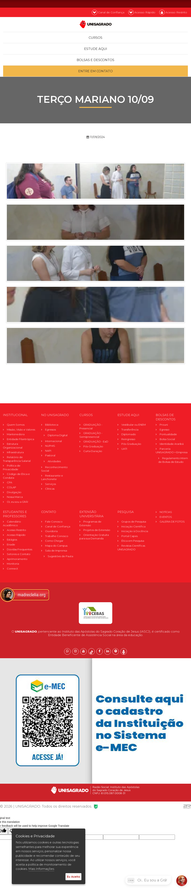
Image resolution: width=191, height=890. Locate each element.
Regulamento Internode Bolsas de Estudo (174, 460)
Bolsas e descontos (95, 60)
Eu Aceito (73, 876)
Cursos (95, 38)
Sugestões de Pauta (60, 556)
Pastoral (50, 455)
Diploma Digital (57, 435)
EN (175, 3)
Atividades (54, 461)
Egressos (50, 429)
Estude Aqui (95, 49)
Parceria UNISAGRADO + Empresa (171, 450)
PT (165, 3)
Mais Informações (41, 869)
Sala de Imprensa (56, 550)
